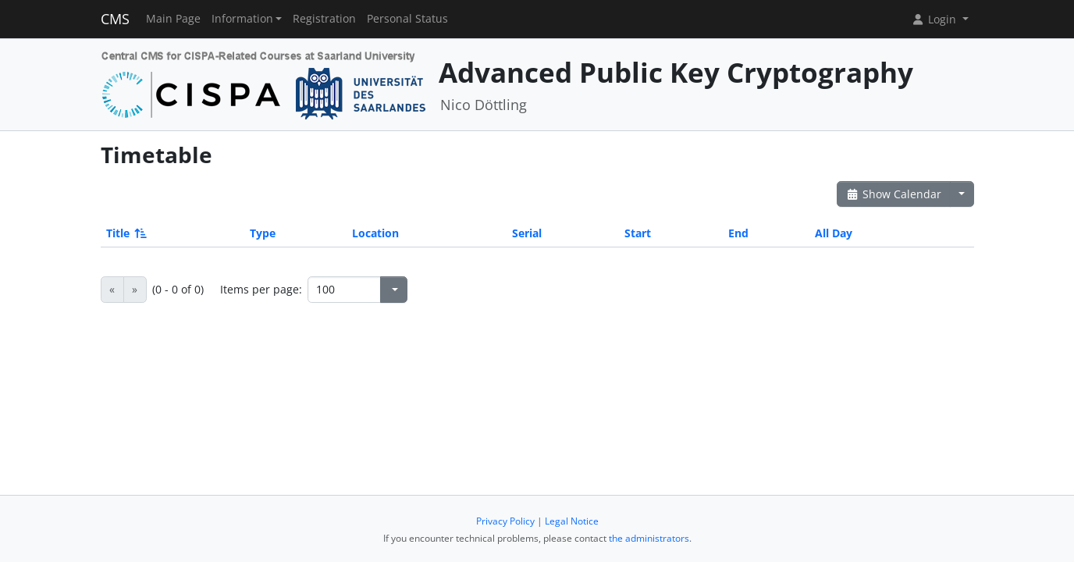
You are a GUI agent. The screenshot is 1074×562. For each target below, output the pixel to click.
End (738, 233)
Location (375, 233)
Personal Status (407, 18)
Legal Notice (572, 521)
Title (125, 233)
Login (935, 19)
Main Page (173, 18)
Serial (527, 233)
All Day (833, 233)
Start (637, 233)
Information (242, 18)
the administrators (649, 538)
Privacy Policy (505, 521)
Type (263, 233)
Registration (324, 18)
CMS (115, 18)
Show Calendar (894, 194)
